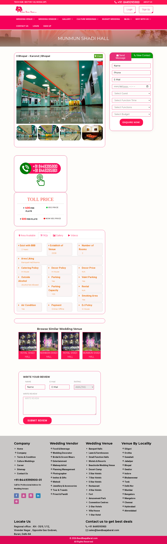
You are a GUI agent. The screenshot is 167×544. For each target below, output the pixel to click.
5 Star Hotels (95, 482)
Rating (77, 381)
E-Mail (52, 381)
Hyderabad (130, 506)
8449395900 (29, 480)
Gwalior (128, 469)
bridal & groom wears (64, 457)
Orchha (128, 453)
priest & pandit (60, 494)
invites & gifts (59, 477)
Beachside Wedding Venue (102, 465)
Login (129, 9)
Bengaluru (130, 494)
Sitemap (21, 469)
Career (20, 465)
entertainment (60, 461)
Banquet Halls (95, 449)
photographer (60, 473)
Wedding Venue (24, 19)
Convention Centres (98, 502)
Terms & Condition (26, 457)
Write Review (30, 393)
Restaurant (94, 486)
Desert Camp (95, 469)
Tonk (127, 482)
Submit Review (37, 420)
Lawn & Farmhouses (99, 453)
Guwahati (129, 457)
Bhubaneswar (131, 477)
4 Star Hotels (95, 490)
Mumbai (129, 490)
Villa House (94, 511)
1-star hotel (95, 515)
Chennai (129, 502)
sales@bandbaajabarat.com (102, 530)
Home (20, 449)
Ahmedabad (130, 511)
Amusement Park (97, 498)
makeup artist (60, 465)
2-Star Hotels (95, 506)
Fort (91, 494)
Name (28, 381)
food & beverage (61, 449)
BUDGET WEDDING (111, 19)
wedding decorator (62, 453)
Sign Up (146, 9)
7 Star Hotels (95, 477)
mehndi (56, 482)
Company (21, 453)
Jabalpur (129, 461)
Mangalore (130, 498)
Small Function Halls (99, 457)
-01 (40, 480)
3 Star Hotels (95, 473)
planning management (64, 469)
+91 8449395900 (126, 2)
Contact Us (22, 26)
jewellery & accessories (65, 486)
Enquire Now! (131, 122)
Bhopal (128, 465)
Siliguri (128, 449)
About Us (148, 2)
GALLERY (66, 19)
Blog (127, 19)
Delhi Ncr (129, 486)
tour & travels (60, 490)
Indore (128, 473)
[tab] (27, 235)
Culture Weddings (86, 19)
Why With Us (142, 19)
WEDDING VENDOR (47, 19)
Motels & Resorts (97, 461)
